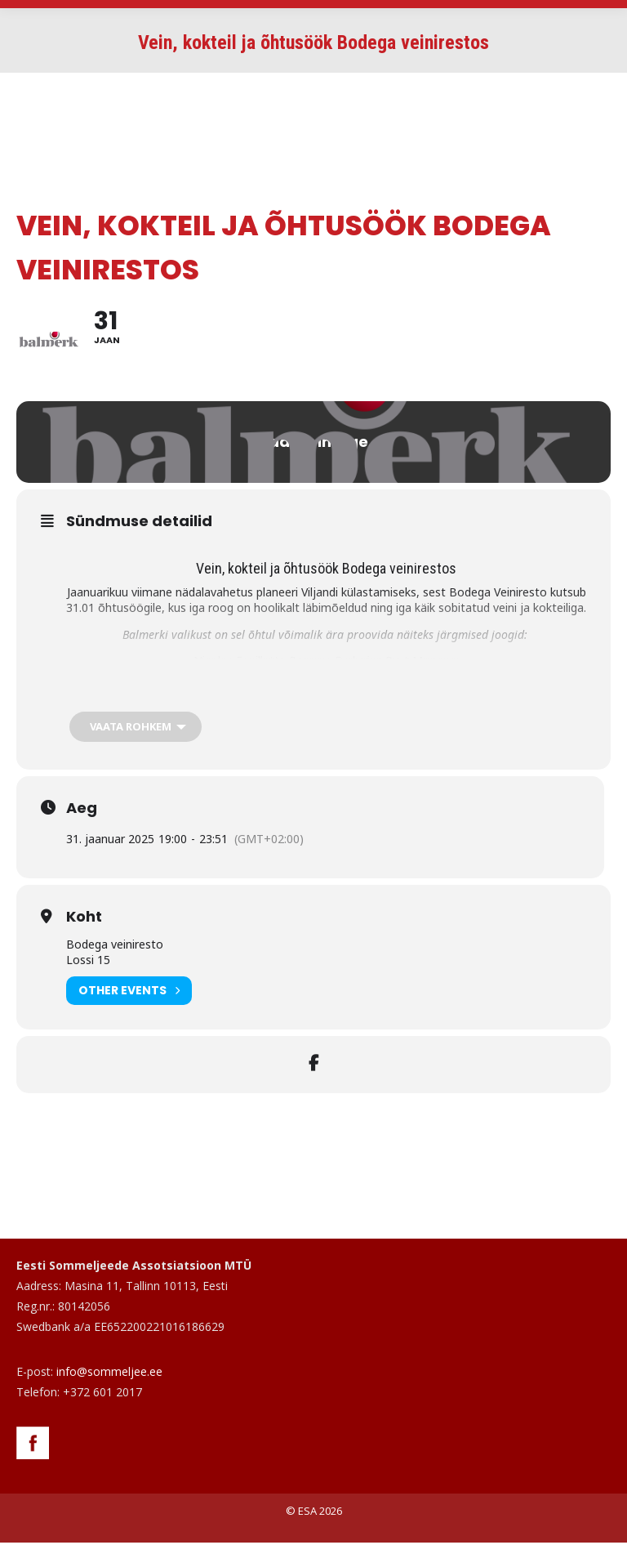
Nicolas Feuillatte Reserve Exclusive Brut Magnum (326, 673)
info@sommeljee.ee (109, 1383)
